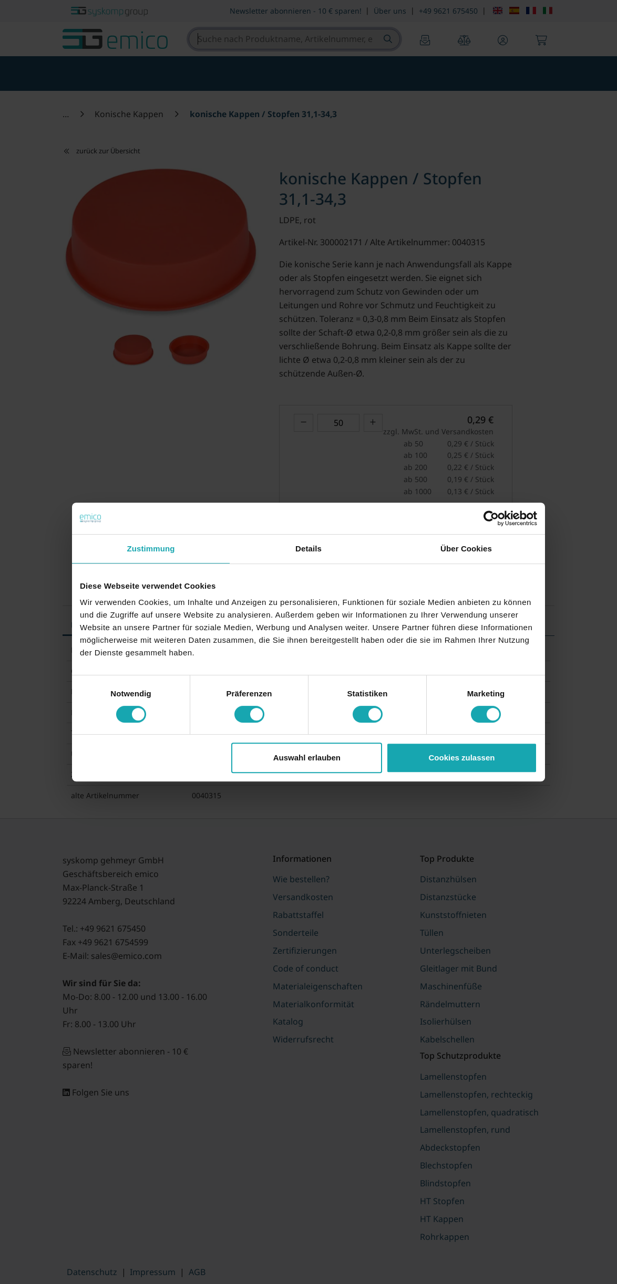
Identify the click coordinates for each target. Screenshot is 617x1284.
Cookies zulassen (462, 757)
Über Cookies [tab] (466, 548)
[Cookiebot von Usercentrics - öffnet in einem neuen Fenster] (491, 518)
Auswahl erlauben (307, 757)
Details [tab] (308, 548)
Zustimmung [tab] (151, 548)
